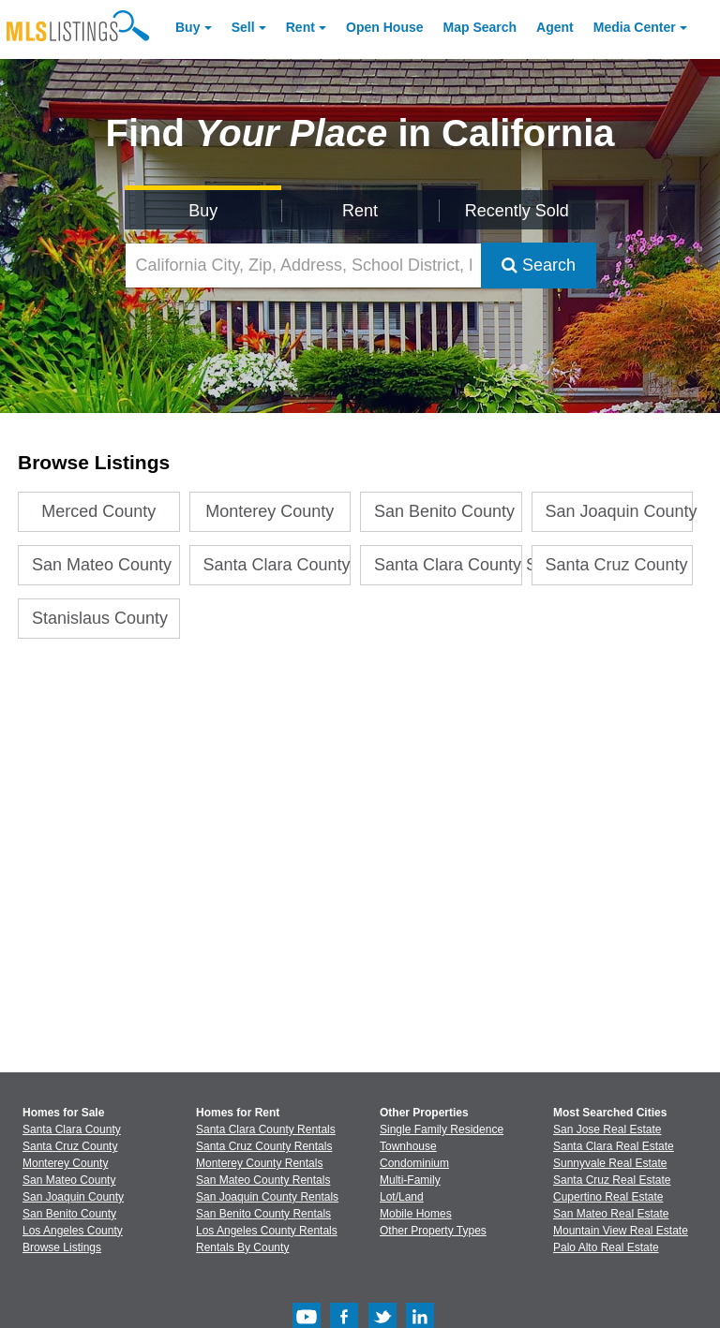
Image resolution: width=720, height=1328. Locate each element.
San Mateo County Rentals (263, 1180)
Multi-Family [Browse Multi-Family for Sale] (410, 1180)
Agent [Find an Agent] (555, 27)
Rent (300, 27)
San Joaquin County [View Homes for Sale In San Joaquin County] (73, 1196)
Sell (243, 27)
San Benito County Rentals (263, 1213)
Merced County (98, 511)
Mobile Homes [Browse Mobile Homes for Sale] (416, 1213)
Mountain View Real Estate (620, 1230)
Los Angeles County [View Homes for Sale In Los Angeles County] (72, 1230)
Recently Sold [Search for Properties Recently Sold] (517, 210)
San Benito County (444, 511)
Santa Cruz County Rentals (264, 1146)
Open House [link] (384, 27)
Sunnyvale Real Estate (610, 1163)
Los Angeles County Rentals (267, 1230)
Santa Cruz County (617, 564)
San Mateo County (102, 564)
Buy (187, 27)
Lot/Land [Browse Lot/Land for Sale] (402, 1196)
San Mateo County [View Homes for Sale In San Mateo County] (68, 1180)
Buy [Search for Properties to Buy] (203, 210)
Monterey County (269, 511)
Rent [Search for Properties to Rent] (360, 210)
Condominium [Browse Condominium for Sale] (414, 1163)
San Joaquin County (620, 511)
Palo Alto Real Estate (606, 1247)
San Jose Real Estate (607, 1129)
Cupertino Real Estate (608, 1196)
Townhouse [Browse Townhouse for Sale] (408, 1146)
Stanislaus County (100, 618)
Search (539, 265)
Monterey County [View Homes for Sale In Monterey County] (65, 1163)
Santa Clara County (277, 564)
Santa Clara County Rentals (266, 1129)
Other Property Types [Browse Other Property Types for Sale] (433, 1230)
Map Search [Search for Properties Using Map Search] (480, 27)
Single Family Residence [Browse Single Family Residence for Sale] (441, 1129)
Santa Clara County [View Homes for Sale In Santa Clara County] (71, 1129)
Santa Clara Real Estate (613, 1146)
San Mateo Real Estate (610, 1213)
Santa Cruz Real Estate (611, 1180)
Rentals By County (242, 1247)
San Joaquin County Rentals (267, 1196)
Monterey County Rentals (259, 1163)
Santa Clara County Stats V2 (448, 564)
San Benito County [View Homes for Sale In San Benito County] (69, 1213)
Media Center (634, 27)
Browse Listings (61, 1247)
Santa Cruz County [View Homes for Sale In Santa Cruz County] (69, 1146)
